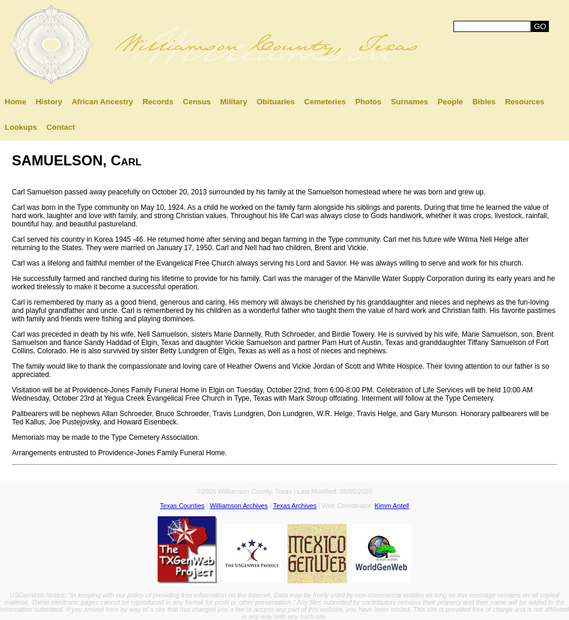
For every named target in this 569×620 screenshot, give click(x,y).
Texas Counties (182, 505)
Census (197, 101)
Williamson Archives (239, 505)
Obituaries (276, 101)
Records (157, 101)
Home (15, 101)
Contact (60, 127)
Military (233, 101)
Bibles (484, 101)
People (450, 101)
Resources (524, 101)
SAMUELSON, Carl (77, 160)
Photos (368, 101)
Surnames (409, 101)
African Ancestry (102, 101)
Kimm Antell (392, 505)
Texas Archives (295, 505)
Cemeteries (325, 101)
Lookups (21, 127)
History (49, 101)
